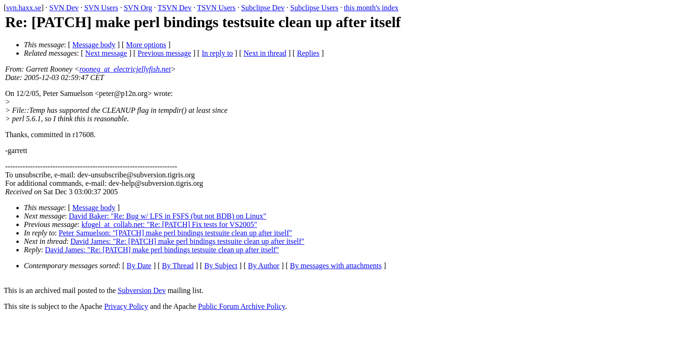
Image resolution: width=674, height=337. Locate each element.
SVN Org (138, 8)
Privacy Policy (126, 306)
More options (146, 45)
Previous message (164, 53)
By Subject (220, 266)
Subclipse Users (314, 8)
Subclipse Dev (263, 8)
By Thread (178, 266)
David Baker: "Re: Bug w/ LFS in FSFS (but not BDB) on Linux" (167, 216)
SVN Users (101, 8)
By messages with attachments (336, 266)
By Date (139, 266)
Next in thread (264, 53)
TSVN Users (216, 8)
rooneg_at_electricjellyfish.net (124, 69)
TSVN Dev (174, 8)
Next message (106, 53)
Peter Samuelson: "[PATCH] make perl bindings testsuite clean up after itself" (176, 233)
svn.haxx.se (23, 8)
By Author (263, 266)
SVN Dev (64, 8)
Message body (94, 45)
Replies (308, 53)
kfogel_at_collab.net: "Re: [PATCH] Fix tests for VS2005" (169, 224)
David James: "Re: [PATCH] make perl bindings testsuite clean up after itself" (187, 241)
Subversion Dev (142, 290)
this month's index (371, 8)
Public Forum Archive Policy (241, 306)
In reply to (217, 53)
